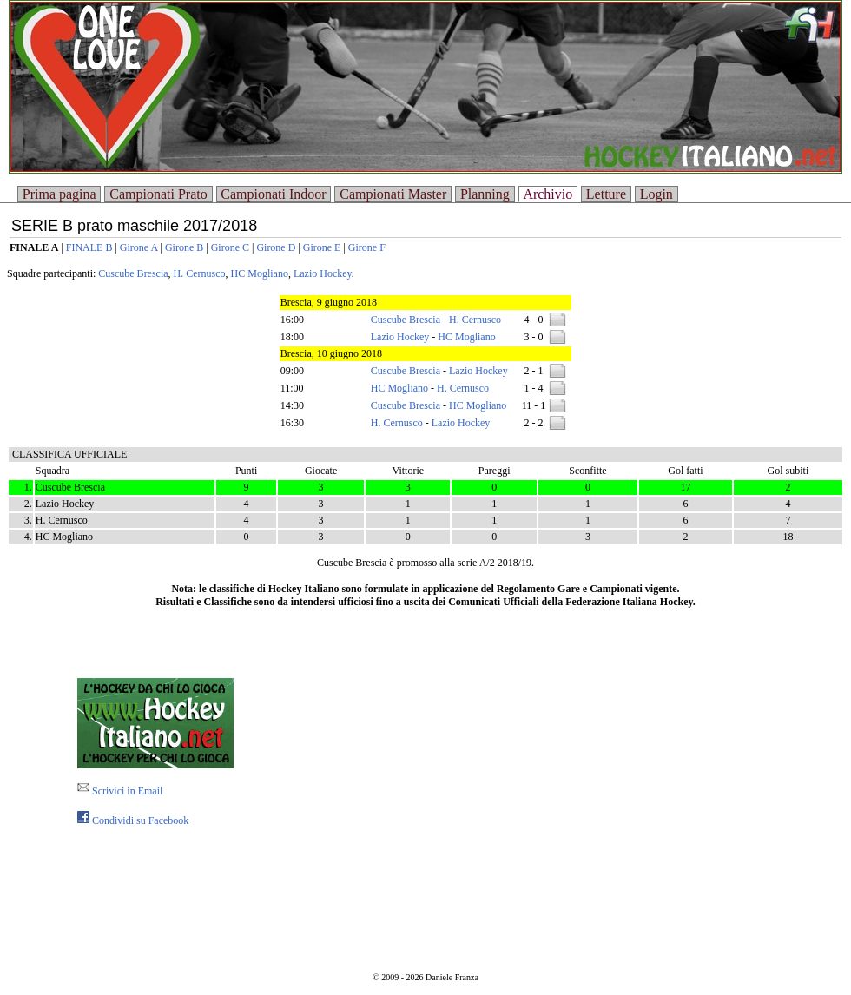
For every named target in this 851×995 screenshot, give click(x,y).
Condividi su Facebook (132, 820)
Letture (606, 194)
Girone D (275, 247)
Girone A (139, 247)
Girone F (367, 247)
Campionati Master (393, 194)
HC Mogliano (259, 273)
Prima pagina (59, 194)
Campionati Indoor (273, 194)
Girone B (184, 247)
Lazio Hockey (323, 273)
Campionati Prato (158, 194)
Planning (485, 194)
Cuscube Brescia (133, 273)
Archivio (547, 194)
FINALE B (89, 247)
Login (656, 194)
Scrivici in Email (119, 791)
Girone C (230, 247)
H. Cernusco (200, 273)
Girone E (322, 247)
